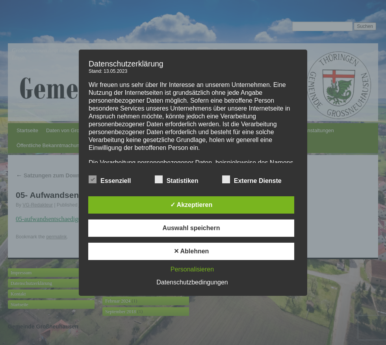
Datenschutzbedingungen (192, 282)
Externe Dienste (252, 179)
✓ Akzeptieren (191, 204)
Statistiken (177, 179)
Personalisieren (192, 269)
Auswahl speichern (191, 228)
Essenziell (110, 179)
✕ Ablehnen (191, 251)
